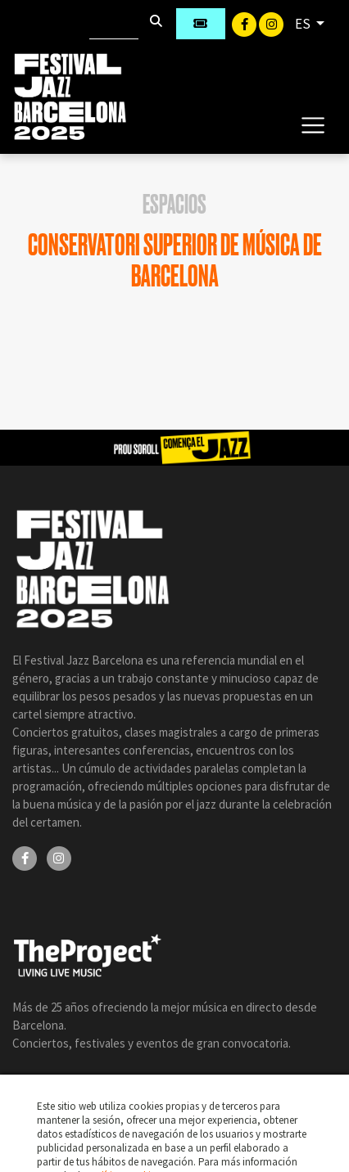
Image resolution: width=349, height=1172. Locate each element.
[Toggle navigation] (312, 124)
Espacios (174, 205)
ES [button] (304, 24)
